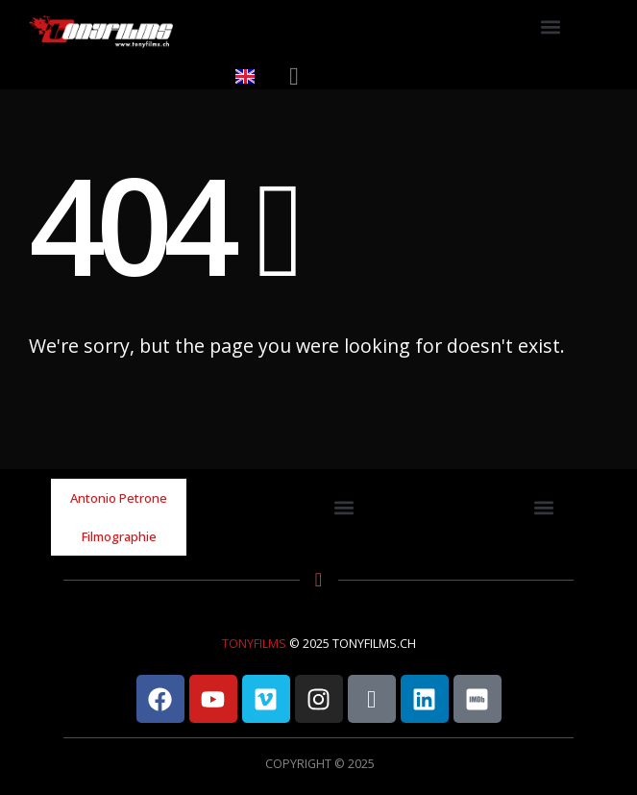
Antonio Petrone (118, 498)
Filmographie (119, 536)
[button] (550, 27)
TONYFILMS (254, 643)
